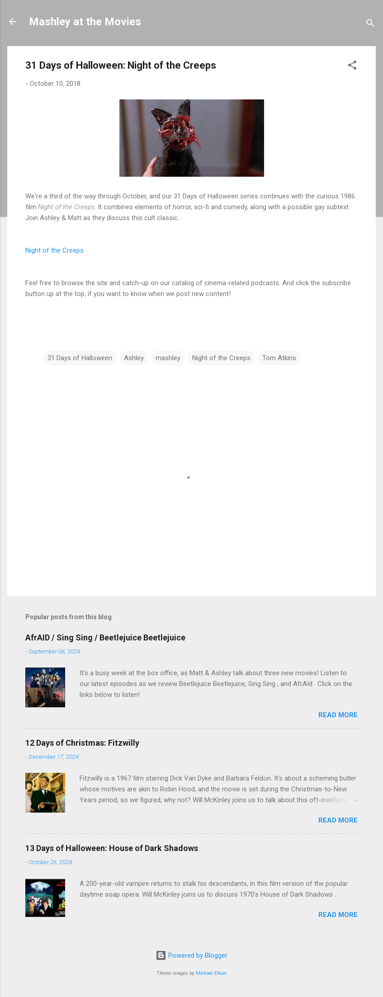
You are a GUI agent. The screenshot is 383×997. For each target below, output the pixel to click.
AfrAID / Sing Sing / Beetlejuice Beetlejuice (105, 637)
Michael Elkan (211, 973)
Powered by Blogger (191, 955)
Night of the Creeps (54, 250)
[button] (352, 67)
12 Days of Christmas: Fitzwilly (82, 743)
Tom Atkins (279, 358)
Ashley (134, 358)
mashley (168, 358)
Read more (338, 715)
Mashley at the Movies (85, 21)
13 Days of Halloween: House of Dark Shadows (111, 848)
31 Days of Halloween (79, 358)
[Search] (370, 24)
